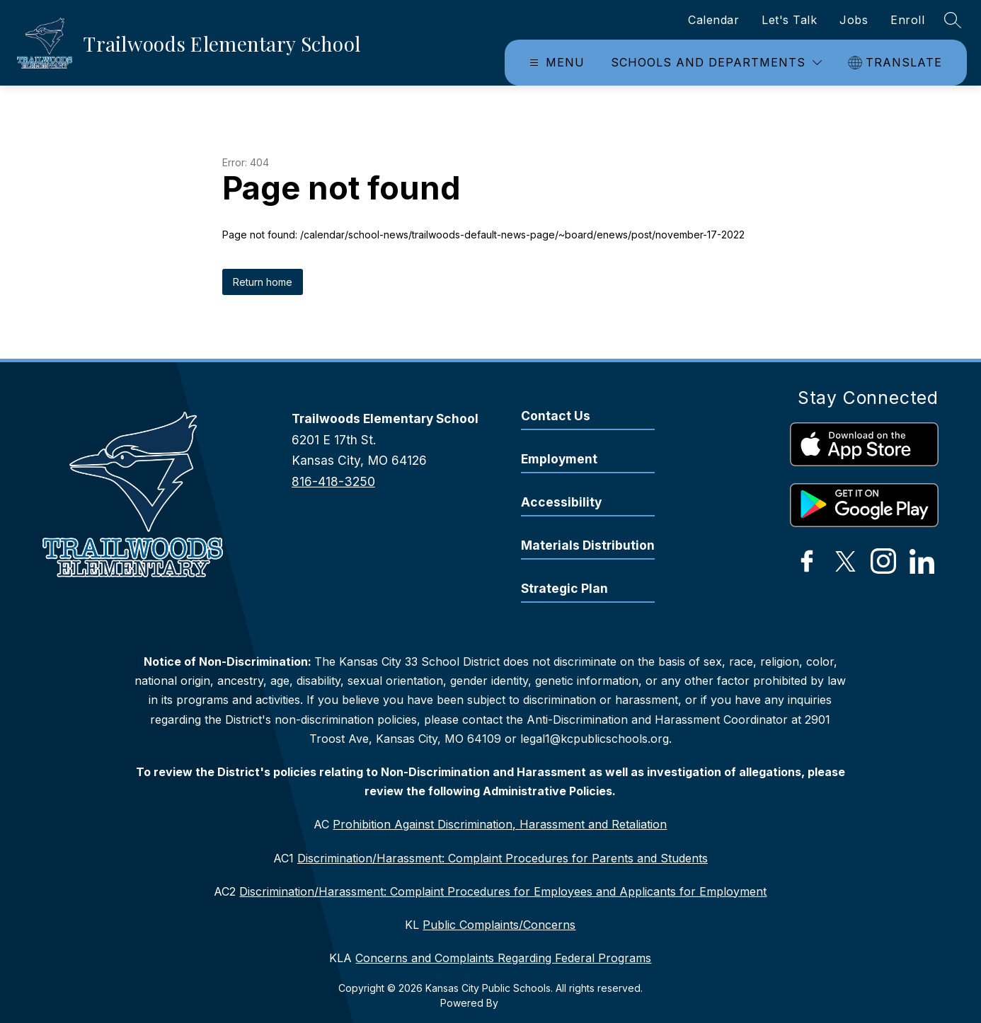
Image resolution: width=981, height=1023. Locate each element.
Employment (559, 458)
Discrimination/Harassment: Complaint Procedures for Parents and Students (502, 858)
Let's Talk (789, 20)
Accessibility (561, 502)
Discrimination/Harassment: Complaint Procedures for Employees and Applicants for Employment (503, 891)
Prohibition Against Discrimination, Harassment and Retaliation (500, 824)
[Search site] (952, 19)
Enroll (907, 20)
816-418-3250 (333, 481)
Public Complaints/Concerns (499, 925)
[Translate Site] (897, 62)
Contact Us (555, 415)
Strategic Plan (564, 588)
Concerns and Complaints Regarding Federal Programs (503, 958)
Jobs (853, 20)
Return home (262, 282)
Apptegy (521, 1003)
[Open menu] (555, 62)
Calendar (713, 20)
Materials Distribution (588, 545)
